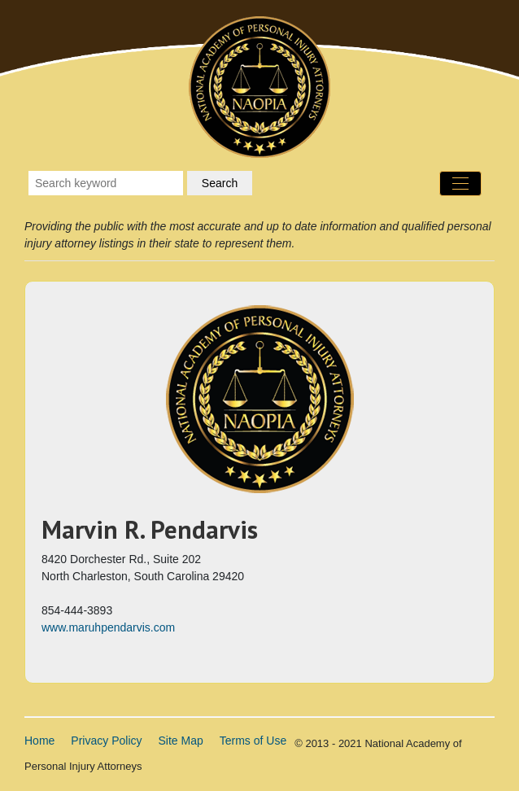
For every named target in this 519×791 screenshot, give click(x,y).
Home (39, 740)
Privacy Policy (106, 740)
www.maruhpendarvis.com (108, 627)
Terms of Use (253, 740)
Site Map (181, 740)
